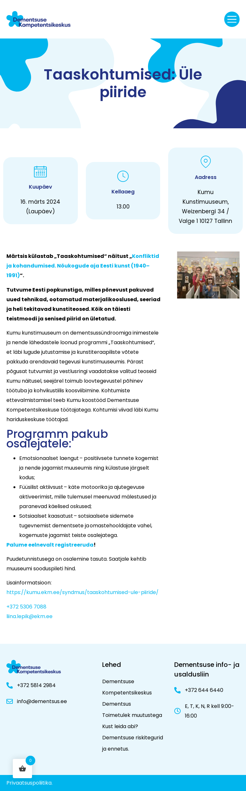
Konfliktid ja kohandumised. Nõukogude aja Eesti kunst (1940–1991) (82, 265)
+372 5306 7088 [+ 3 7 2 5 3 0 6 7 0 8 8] (26, 606)
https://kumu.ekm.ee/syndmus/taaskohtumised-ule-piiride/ (82, 592)
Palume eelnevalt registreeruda (50, 545)
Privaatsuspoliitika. (29, 783)
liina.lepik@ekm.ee (29, 616)
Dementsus (116, 704)
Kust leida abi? (120, 726)
